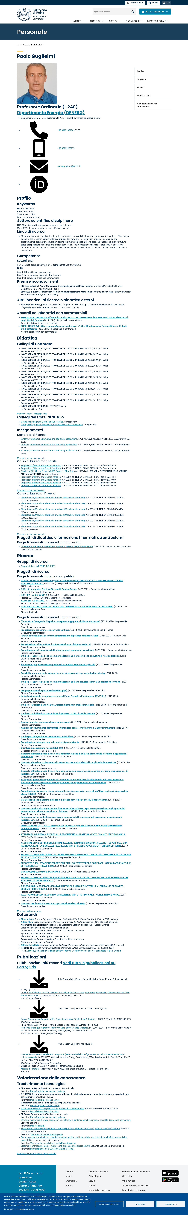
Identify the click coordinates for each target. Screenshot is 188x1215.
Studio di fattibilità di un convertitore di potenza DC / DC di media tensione (58, 713)
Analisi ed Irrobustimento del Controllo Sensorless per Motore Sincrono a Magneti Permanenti (68, 728)
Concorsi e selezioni (98, 1171)
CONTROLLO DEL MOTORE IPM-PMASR (40, 871)
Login (155, 3)
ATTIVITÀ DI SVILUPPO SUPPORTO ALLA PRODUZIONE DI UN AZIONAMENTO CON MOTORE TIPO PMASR (73, 834)
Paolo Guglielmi (37, 1091)
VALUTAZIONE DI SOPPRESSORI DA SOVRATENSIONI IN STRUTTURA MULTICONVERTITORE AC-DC (70, 894)
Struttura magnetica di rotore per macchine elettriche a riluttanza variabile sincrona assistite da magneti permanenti (76, 1120)
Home (19, 45)
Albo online (127, 1176)
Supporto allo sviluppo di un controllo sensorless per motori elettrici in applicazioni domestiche (68, 762)
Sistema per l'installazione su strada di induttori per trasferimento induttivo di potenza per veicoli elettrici (70, 1128)
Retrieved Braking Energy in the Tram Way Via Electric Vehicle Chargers (54, 1027)
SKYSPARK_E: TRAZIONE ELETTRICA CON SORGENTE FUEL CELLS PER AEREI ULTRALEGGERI (67, 606)
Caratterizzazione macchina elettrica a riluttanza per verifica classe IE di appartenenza (64, 799)
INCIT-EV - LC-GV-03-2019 (34, 595)
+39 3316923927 (65, 148)
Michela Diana (36, 1111)
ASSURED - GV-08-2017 (32, 600)
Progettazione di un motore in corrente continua (45, 630)
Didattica (94, 21)
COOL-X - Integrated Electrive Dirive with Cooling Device (49, 589)
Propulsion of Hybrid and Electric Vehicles (41, 465)
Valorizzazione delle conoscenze (51, 1078)
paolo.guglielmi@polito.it (69, 166)
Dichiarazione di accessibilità (136, 1185)
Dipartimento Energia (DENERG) (51, 113)
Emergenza (71, 1181)
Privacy (69, 1185)
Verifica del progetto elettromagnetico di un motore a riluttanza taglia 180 (58, 664)
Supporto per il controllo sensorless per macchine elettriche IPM (53, 903)
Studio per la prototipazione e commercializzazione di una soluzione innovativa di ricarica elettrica (70, 681)
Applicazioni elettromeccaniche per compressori (45, 722)
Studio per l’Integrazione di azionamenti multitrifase (47, 736)
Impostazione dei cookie (109, 1204)
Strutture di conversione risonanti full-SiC (42, 748)
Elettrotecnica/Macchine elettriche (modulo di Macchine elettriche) (53, 497)
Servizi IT (93, 1181)
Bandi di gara (95, 1176)
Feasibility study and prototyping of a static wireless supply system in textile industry (63, 673)
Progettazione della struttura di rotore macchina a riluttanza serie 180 (56, 644)
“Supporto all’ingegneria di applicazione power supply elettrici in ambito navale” (60, 621)
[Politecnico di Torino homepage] (32, 14)
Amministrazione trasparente (136, 1171)
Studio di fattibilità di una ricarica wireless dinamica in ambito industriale (57, 705)
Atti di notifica (128, 1181)
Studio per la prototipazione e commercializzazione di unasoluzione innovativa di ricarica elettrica (70, 656)
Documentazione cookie (25, 1209)
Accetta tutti (171, 1204)
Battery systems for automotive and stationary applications (49, 439)
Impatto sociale (156, 21)
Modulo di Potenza (30, 1068)
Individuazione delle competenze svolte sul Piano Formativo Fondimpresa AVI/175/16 (63, 696)
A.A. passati (30, 458)
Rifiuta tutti (140, 1204)
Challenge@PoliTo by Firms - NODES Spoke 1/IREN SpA (47, 471)
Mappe (69, 1176)
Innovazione (132, 21)
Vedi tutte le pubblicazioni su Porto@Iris (66, 965)
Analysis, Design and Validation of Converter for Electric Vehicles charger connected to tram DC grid (73, 950)
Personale (26, 45)
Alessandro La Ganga (55, 1091)
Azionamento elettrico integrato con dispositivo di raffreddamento (52, 1108)
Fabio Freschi (54, 1143)
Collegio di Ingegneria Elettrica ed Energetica (42, 421)
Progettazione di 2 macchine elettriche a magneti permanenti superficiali (57, 650)
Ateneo (77, 21)
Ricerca (113, 21)
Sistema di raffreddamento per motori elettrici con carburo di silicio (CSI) (55, 1146)
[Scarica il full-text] (39, 979)
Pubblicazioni (31, 957)
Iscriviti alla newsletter (99, 1190)
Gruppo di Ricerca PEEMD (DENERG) (38, 566)
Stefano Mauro (52, 1100)
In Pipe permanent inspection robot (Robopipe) (44, 690)
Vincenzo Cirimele (39, 1134)
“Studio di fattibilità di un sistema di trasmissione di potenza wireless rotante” (60, 635)
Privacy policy (9, 1209)
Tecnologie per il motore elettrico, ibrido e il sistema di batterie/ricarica (57, 546)
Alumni (92, 1185)
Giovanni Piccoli (66, 1148)
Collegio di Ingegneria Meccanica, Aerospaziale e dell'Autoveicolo (52, 424)
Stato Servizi (135, 3)
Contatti (69, 1171)
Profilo (24, 198)
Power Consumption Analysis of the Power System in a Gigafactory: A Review (57, 1019)
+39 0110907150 (65, 130)
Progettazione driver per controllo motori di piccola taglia (50, 742)
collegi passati (32, 413)
